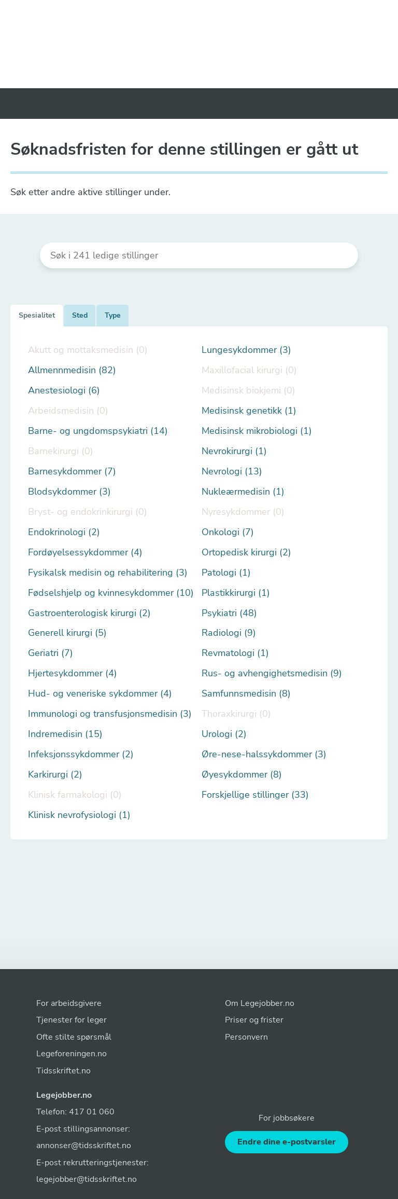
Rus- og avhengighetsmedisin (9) (272, 673)
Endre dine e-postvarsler (286, 1142)
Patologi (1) (226, 573)
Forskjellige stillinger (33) (255, 795)
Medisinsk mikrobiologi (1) (257, 431)
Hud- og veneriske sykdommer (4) (100, 694)
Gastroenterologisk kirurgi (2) (89, 613)
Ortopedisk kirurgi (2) (246, 552)
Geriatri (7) (50, 653)
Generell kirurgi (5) (67, 633)
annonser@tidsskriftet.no (83, 1145)
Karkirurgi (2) (55, 775)
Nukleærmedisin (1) (243, 492)
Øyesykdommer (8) (242, 775)
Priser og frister (254, 1020)
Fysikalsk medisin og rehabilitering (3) (108, 573)
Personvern (246, 1037)
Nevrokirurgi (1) (234, 451)
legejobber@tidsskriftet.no (86, 1179)
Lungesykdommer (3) (246, 350)
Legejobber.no (64, 1095)
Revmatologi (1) (235, 653)
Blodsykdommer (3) (69, 492)
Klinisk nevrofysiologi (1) (79, 815)
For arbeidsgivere (69, 1003)
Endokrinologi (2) (64, 532)
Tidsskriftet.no (63, 1071)
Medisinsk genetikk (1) (249, 411)
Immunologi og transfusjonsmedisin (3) (110, 714)
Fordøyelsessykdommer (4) (85, 552)
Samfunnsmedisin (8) (246, 694)
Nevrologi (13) (232, 472)
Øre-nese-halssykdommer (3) (264, 754)
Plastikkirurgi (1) (236, 593)
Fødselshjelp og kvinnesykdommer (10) (111, 593)
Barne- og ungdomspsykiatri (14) (98, 431)
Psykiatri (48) (229, 613)
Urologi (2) (224, 734)
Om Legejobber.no (259, 1003)
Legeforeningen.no (71, 1053)
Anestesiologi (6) (64, 391)
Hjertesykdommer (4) (72, 673)
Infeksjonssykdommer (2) (81, 754)
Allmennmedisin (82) (72, 370)
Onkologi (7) (228, 532)
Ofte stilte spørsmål (73, 1037)
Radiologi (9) (229, 633)
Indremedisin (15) (65, 734)
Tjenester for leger (71, 1020)
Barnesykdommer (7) (72, 472)
